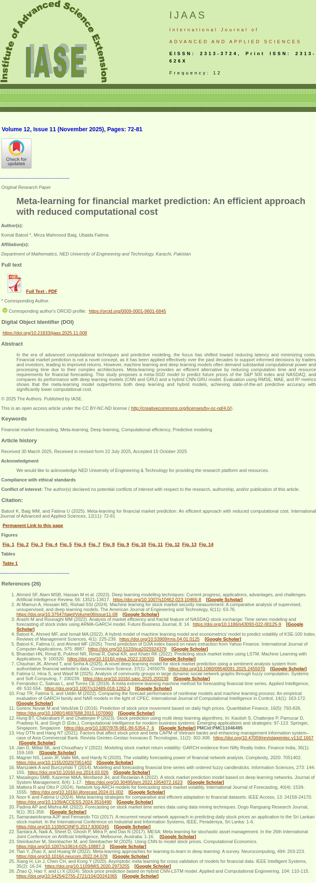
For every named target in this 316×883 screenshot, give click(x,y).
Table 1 (10, 563)
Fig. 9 (123, 544)
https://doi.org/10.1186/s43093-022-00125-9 (237, 624)
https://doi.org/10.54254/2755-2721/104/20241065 (66, 876)
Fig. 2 (23, 544)
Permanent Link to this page (32, 525)
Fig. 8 (109, 544)
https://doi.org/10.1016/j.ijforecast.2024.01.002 (76, 792)
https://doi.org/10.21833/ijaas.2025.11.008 (44, 332)
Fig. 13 (189, 544)
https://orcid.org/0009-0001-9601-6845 (127, 311)
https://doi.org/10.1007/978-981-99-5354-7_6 (109, 727)
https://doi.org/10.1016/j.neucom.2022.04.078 (61, 856)
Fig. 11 (156, 544)
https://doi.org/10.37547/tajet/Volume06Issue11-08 (67, 614)
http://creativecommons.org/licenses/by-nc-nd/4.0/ (181, 408)
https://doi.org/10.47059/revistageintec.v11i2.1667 (264, 737)
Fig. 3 (37, 544)
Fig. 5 (66, 544)
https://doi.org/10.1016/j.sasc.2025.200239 (125, 678)
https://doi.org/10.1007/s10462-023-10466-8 (157, 599)
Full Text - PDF (41, 291)
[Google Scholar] (224, 599)
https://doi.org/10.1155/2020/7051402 (54, 762)
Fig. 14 (206, 544)
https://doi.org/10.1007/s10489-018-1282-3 (87, 688)
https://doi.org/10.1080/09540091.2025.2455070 (217, 668)
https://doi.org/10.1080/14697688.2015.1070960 (64, 713)
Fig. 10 (139, 544)
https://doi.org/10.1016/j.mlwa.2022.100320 (110, 658)
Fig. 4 (52, 544)
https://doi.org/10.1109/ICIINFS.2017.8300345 (62, 826)
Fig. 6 (80, 544)
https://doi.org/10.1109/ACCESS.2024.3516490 (64, 801)
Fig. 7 (94, 544)
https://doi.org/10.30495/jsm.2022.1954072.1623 (134, 782)
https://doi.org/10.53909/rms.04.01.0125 (159, 639)
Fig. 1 (8, 544)
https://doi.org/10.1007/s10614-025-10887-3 (60, 846)
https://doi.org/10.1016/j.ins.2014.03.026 (68, 772)
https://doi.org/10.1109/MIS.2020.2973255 (87, 866)
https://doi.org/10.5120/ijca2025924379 (127, 648)
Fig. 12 (172, 544)
